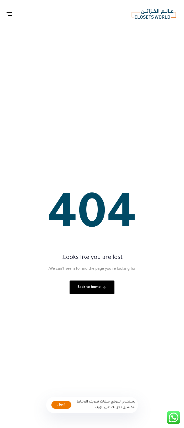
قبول (61, 405)
